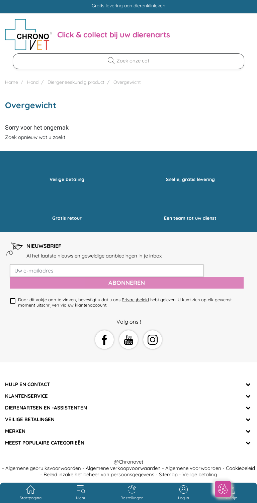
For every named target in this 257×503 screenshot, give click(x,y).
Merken (15, 431)
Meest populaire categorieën (44, 443)
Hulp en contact (27, 384)
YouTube (128, 339)
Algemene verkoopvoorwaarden (123, 468)
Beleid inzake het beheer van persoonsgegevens (99, 474)
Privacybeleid (135, 299)
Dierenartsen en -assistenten (46, 407)
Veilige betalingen (30, 419)
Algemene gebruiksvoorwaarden (43, 468)
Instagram (152, 339)
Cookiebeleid (240, 468)
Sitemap (168, 474)
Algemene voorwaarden (193, 468)
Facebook (104, 339)
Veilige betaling (199, 474)
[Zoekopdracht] (132, 60)
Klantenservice (26, 396)
